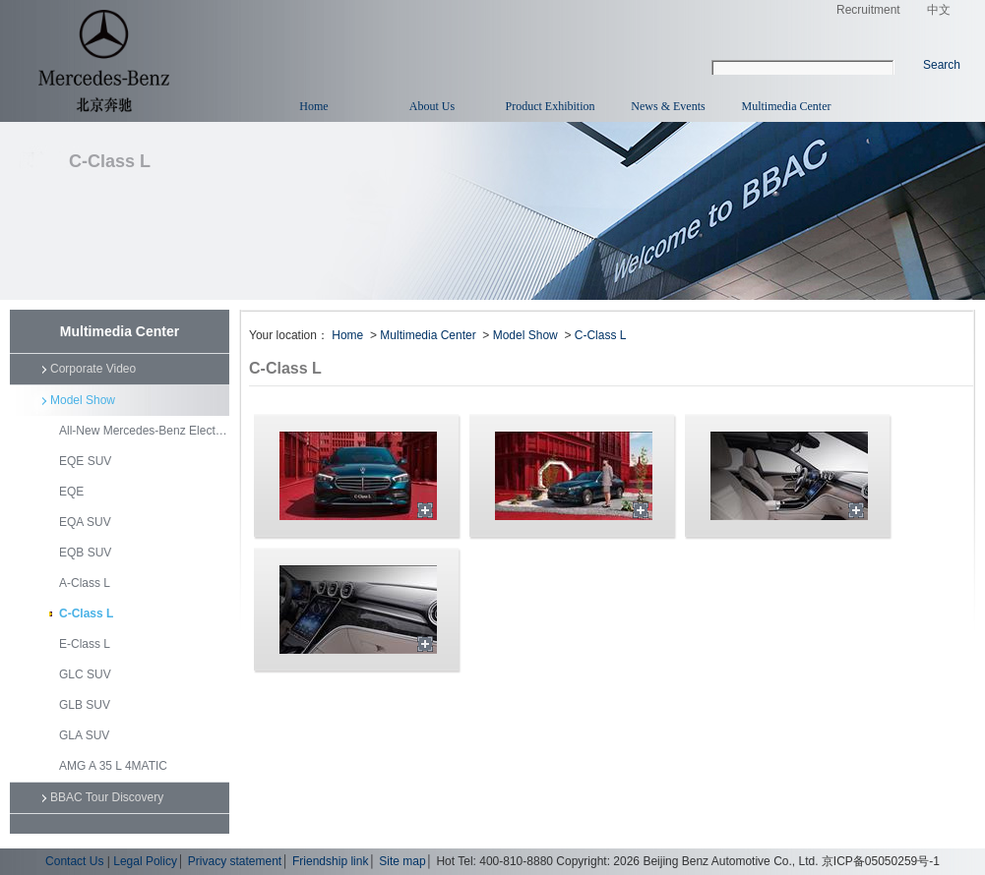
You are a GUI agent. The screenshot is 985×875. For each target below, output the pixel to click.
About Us (432, 106)
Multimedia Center (786, 106)
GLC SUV (85, 674)
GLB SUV (84, 705)
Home (313, 106)
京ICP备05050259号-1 (881, 861)
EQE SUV (85, 461)
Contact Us (74, 861)
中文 (939, 10)
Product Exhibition (550, 106)
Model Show (82, 400)
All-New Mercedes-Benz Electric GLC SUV (144, 431)
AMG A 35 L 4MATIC (113, 766)
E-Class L (84, 644)
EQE (71, 491)
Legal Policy (145, 861)
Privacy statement (234, 861)
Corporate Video (93, 369)
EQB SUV (85, 552)
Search (941, 65)
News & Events (668, 106)
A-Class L (84, 583)
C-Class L (86, 613)
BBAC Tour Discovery (106, 797)
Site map (402, 861)
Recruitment (864, 10)
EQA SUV (85, 522)
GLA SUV (84, 735)
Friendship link (330, 861)
